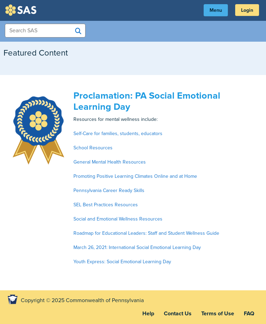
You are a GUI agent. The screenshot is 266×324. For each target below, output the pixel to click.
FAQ (249, 313)
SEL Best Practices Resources (105, 205)
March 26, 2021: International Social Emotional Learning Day (137, 247)
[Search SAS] (78, 30)
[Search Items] (45, 31)
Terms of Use (217, 313)
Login (247, 10)
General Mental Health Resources (109, 162)
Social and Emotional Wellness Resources (117, 219)
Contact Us (178, 313)
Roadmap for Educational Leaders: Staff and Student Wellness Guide (146, 233)
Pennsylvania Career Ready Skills (108, 190)
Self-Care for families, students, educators (117, 133)
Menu (216, 10)
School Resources (93, 148)
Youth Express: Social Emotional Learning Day (122, 262)
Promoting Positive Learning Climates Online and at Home (135, 176)
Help (148, 313)
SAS (21, 10)
